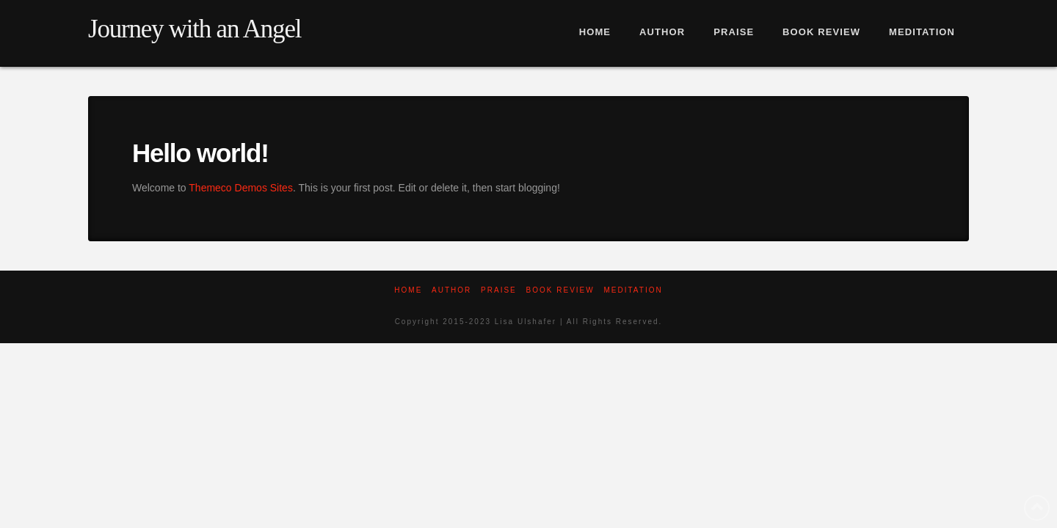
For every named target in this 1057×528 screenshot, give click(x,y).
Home (408, 290)
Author (451, 290)
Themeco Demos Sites (241, 188)
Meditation (632, 290)
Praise (499, 290)
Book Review (560, 290)
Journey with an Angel (194, 29)
